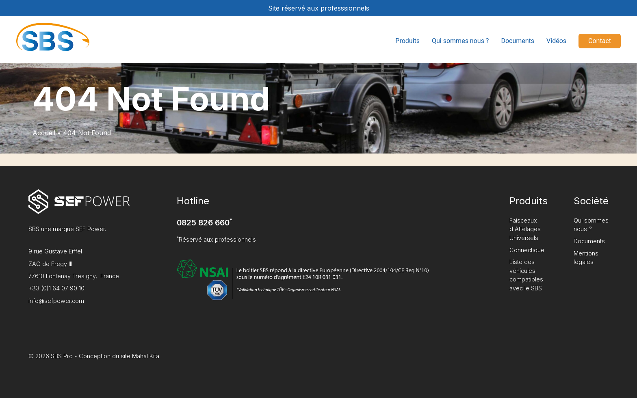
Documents (517, 41)
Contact (599, 41)
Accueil (43, 133)
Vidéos (556, 41)
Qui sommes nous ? (460, 41)
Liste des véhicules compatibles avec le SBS (526, 275)
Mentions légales (586, 258)
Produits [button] (407, 41)
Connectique (526, 250)
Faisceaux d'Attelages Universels (525, 229)
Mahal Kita (145, 356)
